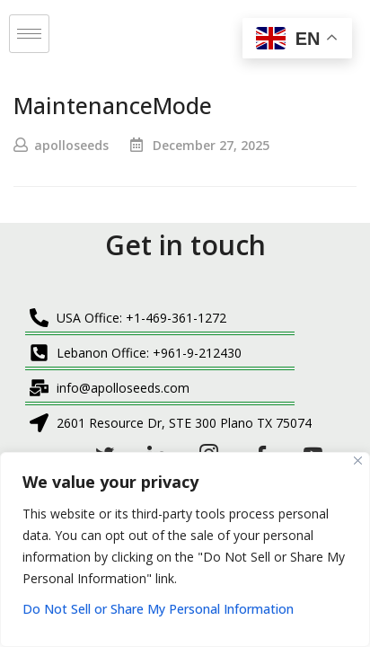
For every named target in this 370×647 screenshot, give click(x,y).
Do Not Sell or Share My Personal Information (158, 608)
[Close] (358, 460)
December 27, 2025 (211, 145)
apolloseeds (71, 145)
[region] (185, 549)
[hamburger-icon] (29, 33)
